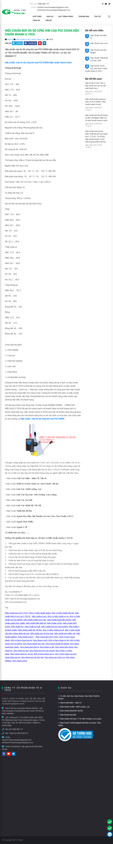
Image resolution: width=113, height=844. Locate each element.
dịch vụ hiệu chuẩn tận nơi (63, 613)
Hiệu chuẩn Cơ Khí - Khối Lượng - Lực (30, 39)
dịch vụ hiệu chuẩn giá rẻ (53, 630)
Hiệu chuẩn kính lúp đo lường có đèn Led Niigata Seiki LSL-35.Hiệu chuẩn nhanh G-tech (96, 117)
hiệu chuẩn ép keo (25, 637)
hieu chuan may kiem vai (55, 657)
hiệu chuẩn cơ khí (54, 623)
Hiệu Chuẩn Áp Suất (67, 715)
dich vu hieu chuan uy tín (58, 640)
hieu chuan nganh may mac (34, 644)
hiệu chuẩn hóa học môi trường (54, 626)
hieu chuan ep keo (20, 661)
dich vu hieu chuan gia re (44, 654)
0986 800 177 (43, 4)
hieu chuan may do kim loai (32, 657)
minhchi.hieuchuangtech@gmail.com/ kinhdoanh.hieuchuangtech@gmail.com (17, 741)
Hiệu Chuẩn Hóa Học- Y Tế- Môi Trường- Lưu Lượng (79, 719)
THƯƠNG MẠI (83, 16)
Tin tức (97, 16)
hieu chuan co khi (47, 647)
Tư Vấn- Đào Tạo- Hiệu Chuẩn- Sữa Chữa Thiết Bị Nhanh (78, 697)
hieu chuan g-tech (40, 640)
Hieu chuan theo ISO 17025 (47, 637)
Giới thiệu (37, 16)
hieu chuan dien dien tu (29, 647)
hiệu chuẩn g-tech (39, 616)
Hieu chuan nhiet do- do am (21, 654)
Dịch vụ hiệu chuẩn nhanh (40, 613)
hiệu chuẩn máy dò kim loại (41, 633)
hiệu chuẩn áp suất (32, 626)
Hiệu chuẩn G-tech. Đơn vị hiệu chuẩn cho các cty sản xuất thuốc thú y (95, 85)
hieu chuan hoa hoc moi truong (42, 650)
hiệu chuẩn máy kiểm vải (64, 633)
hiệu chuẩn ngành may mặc (35, 620)
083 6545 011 (23, 733)
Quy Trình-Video (65, 16)
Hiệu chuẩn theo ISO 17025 (16, 613)
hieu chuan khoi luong (64, 647)
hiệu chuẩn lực (17, 626)
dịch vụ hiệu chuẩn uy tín (58, 616)
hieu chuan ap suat (21, 650)
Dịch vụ (50, 16)
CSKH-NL (36, 20)
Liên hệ (48, 20)
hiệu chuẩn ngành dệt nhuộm (59, 620)
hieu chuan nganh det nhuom (57, 644)
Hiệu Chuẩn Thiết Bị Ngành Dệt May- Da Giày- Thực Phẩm (79, 724)
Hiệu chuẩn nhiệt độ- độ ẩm (30, 630)
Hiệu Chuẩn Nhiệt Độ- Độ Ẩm (70, 711)
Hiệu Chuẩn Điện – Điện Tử (70, 703)
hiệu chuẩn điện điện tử (36, 623)
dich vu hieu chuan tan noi (21, 640)
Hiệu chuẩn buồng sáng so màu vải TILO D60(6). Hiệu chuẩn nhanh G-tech (95, 101)
